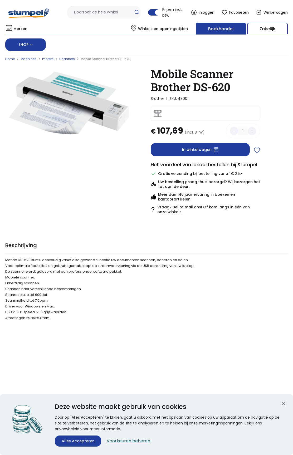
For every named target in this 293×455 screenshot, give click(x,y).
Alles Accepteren (78, 441)
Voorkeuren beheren (128, 441)
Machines (28, 59)
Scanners (67, 59)
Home (10, 59)
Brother (157, 98)
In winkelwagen (200, 149)
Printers (47, 59)
